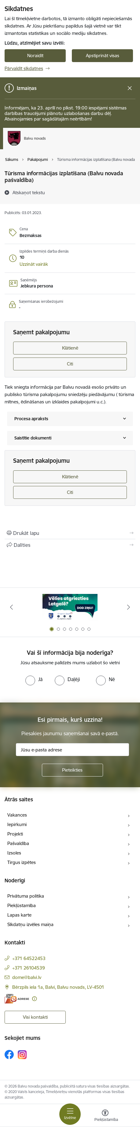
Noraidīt (35, 55)
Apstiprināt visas (102, 55)
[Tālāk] (128, 607)
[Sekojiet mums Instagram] (22, 1054)
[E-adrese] (17, 999)
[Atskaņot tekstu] (29, 192)
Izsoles (14, 853)
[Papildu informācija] (34, 998)
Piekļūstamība (21, 905)
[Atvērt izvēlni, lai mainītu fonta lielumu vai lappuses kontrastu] (105, 1116)
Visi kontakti (35, 1017)
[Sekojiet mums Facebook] (9, 1054)
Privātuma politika (25, 896)
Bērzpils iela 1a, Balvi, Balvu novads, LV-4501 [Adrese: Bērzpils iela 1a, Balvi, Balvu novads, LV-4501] (58, 987)
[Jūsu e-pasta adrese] (72, 749)
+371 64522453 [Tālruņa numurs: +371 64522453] (29, 958)
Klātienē (70, 348)
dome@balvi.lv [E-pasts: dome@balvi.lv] (26, 977)
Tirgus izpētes (21, 862)
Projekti (15, 834)
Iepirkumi (17, 824)
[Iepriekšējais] (11, 607)
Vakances (17, 815)
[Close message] (130, 88)
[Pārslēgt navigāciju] (70, 1114)
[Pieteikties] (72, 770)
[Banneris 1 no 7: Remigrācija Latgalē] (70, 607)
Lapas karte (19, 915)
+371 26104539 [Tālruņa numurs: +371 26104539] (28, 968)
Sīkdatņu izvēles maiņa (30, 924)
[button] (34, 264)
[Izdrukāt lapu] (70, 533)
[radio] (33, 679)
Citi (70, 364)
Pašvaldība (18, 843)
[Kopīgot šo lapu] (70, 545)
